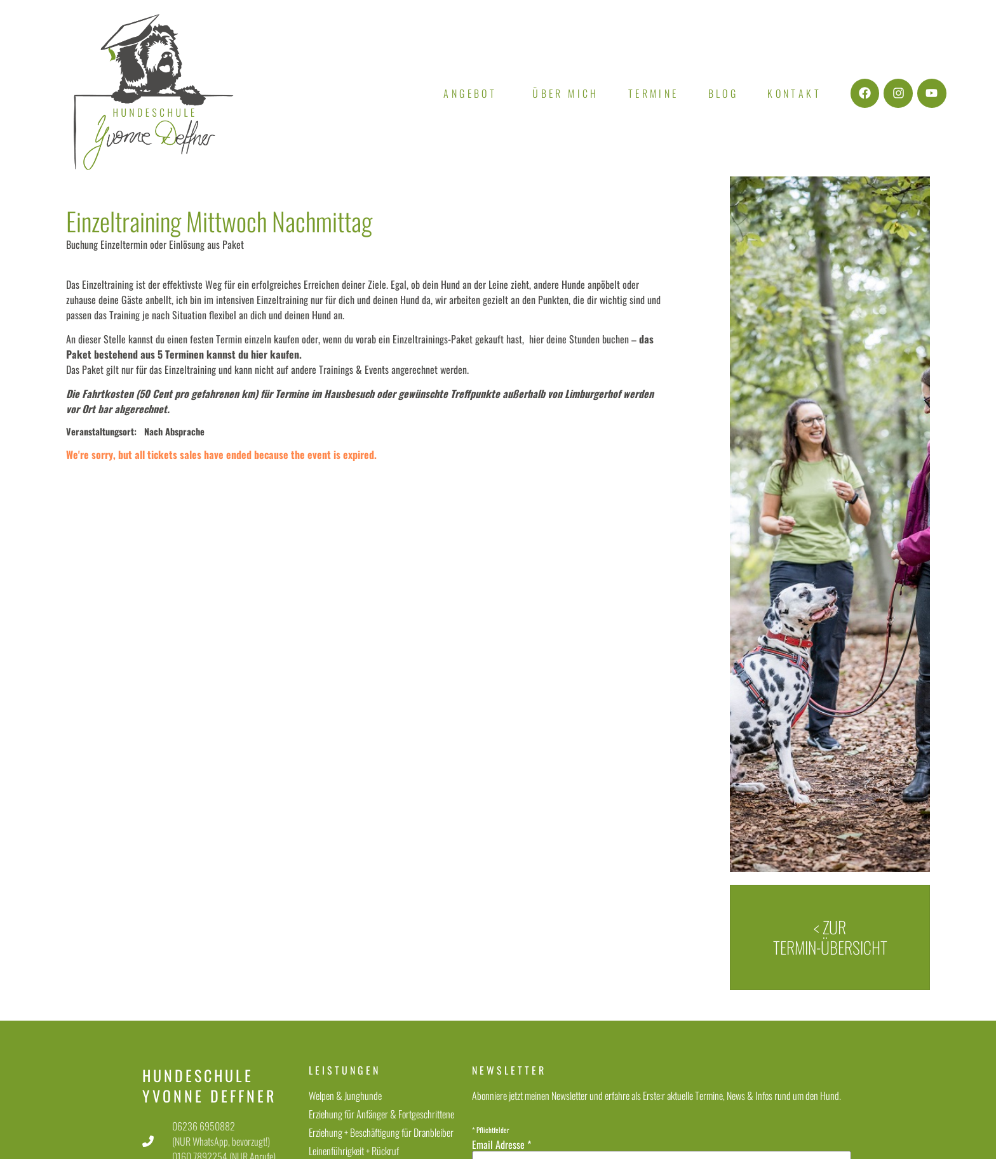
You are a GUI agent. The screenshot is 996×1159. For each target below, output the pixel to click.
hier (259, 354)
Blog (723, 93)
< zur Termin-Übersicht (830, 937)
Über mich (565, 93)
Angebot (473, 93)
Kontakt (794, 93)
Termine (653, 93)
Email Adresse (501, 1144)
